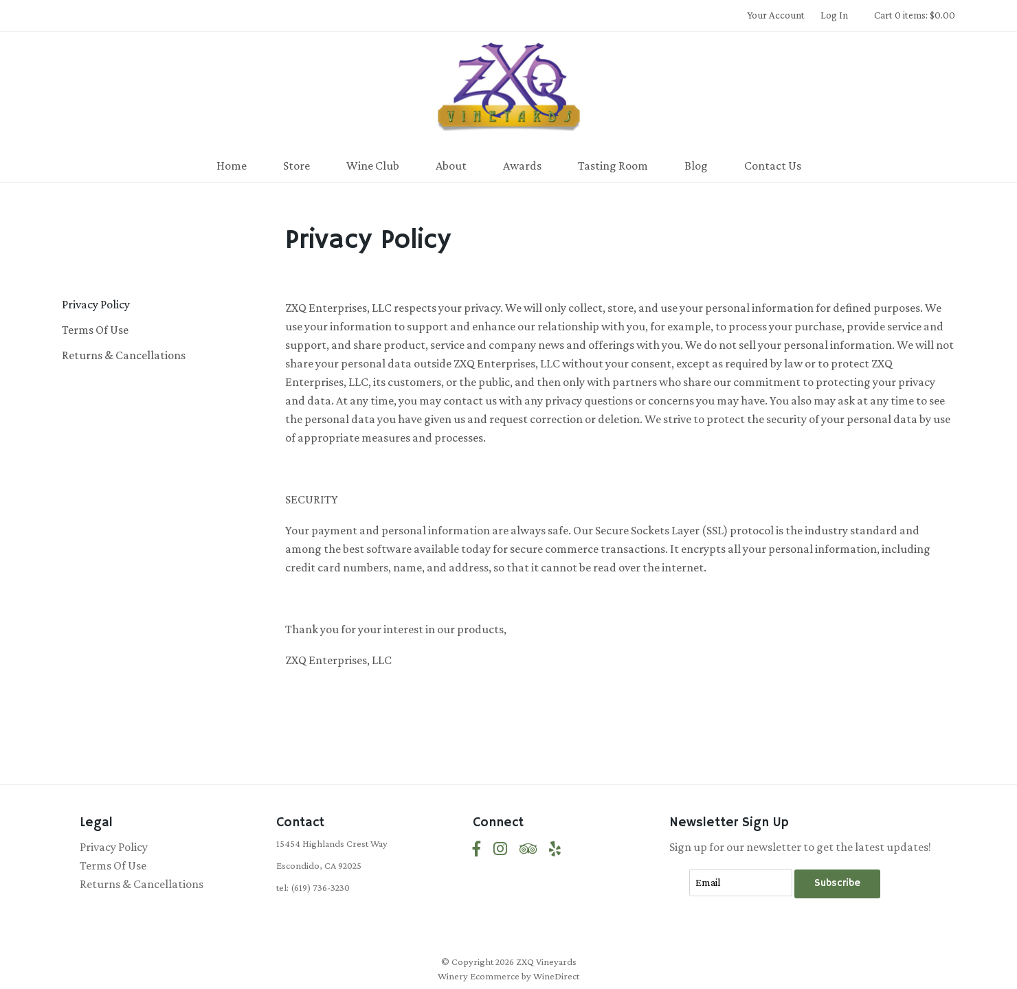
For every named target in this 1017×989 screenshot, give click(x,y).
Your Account (776, 15)
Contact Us (772, 165)
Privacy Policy (96, 304)
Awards (522, 165)
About (451, 165)
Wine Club (372, 165)
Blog (696, 165)
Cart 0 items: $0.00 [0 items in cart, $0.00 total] (914, 15)
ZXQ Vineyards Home (508, 92)
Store (296, 165)
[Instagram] (500, 849)
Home (231, 165)
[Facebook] (477, 849)
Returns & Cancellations (124, 355)
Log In (834, 15)
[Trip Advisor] (528, 849)
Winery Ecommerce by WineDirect (508, 975)
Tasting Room (613, 165)
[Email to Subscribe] (740, 882)
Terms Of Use (95, 330)
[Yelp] (555, 849)
